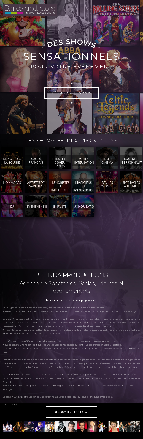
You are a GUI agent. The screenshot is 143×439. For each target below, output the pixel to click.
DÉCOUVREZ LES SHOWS (71, 93)
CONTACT (131, 8)
